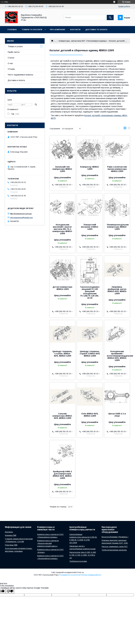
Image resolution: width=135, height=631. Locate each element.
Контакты (9, 532)
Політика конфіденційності (90, 575)
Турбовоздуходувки (78, 561)
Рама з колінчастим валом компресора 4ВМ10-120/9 (117, 169)
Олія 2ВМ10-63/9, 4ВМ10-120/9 (89, 415)
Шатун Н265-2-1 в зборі (117, 415)
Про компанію (57, 30)
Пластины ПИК (11, 545)
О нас (10, 63)
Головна (12, 30)
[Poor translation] (10, 591)
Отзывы (11, 69)
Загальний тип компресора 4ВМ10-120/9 (62, 169)
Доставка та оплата (96, 30)
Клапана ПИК (10, 535)
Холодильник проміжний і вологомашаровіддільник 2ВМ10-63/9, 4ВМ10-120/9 (117, 355)
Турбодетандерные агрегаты (114, 550)
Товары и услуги (15, 46)
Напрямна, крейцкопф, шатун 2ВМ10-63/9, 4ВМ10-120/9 (117, 290)
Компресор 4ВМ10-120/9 (89, 168)
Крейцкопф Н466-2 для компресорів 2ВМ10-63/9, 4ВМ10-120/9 (62, 474)
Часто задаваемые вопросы (20, 75)
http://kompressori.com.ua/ (21, 214)
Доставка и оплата (16, 80)
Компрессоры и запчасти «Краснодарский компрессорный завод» (48, 543)
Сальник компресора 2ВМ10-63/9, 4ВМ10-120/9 (62, 416)
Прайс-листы (14, 52)
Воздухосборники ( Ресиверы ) (115, 537)
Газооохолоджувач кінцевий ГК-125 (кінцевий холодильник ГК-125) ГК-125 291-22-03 (89, 292)
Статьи (11, 58)
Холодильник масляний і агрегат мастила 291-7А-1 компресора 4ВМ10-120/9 (62, 229)
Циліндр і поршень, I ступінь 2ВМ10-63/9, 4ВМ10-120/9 (62, 353)
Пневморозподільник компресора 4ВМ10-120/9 (117, 227)
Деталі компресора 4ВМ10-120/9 (62, 288)
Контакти (75, 30)
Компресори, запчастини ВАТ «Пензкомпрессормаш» (83, 41)
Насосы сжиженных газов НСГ (115, 546)
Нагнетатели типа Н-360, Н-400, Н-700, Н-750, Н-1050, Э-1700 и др (82, 555)
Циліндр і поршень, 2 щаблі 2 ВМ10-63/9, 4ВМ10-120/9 (90, 353)
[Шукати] (110, 17)
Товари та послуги (32, 30)
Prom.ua (80, 572)
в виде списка (129, 129)
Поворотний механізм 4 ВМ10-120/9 (90, 227)
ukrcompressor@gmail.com (21, 217)
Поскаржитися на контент (69, 575)
